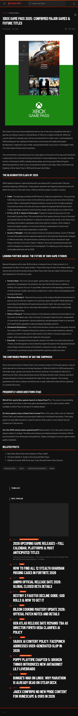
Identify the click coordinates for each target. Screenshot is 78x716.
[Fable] (22, 468)
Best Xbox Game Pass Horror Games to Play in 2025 (27, 453)
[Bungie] (23, 591)
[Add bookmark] (66, 29)
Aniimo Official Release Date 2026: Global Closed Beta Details (37, 584)
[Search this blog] (46, 3)
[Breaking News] (14, 13)
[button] (52, 468)
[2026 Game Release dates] (29, 539)
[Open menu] (4, 3)
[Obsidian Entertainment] (37, 468)
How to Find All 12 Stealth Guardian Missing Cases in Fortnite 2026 (38, 570)
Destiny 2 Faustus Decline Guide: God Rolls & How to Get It (39, 597)
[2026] (21, 564)
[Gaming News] (24, 687)
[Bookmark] (74, 3)
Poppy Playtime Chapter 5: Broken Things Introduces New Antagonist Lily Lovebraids (38, 664)
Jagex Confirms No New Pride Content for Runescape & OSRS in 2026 (40, 694)
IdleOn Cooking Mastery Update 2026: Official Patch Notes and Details (39, 611)
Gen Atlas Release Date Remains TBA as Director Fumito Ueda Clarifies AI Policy (40, 627)
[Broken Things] (26, 655)
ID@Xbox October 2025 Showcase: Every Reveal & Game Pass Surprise (35, 460)
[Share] (71, 29)
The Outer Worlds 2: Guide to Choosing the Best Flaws (28, 457)
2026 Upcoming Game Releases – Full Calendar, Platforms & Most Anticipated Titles (38, 548)
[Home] (5, 13)
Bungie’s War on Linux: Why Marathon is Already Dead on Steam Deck (39, 680)
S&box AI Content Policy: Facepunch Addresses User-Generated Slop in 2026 (39, 646)
